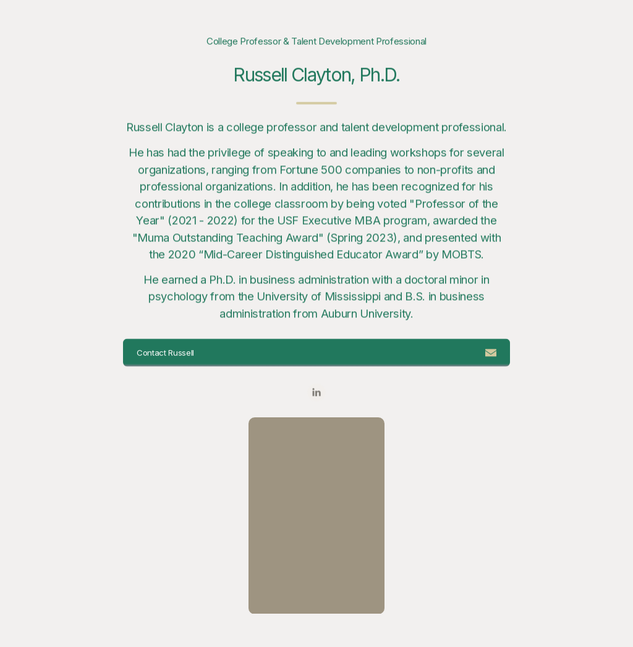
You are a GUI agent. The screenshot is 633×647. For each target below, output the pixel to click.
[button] (317, 353)
